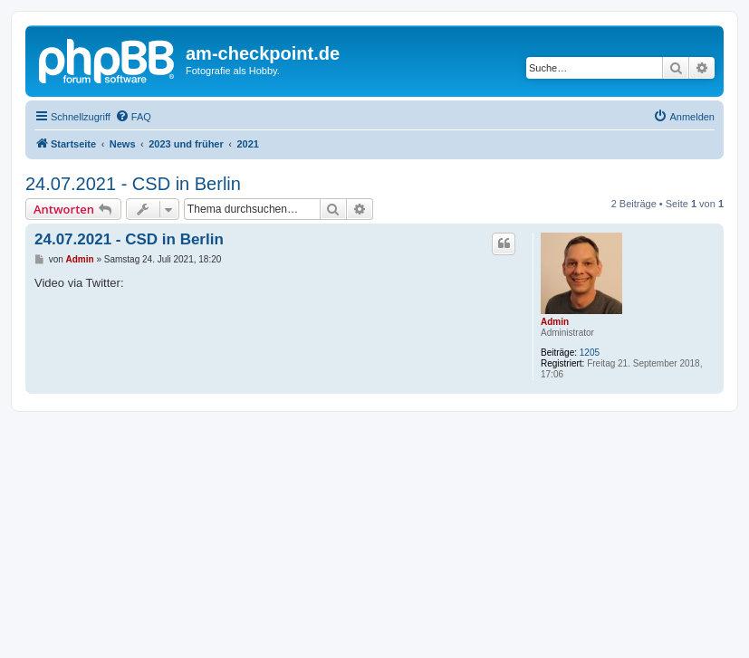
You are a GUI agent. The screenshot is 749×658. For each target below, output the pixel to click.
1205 (590, 353)
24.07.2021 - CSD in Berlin (133, 184)
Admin (555, 322)
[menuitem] (133, 117)
